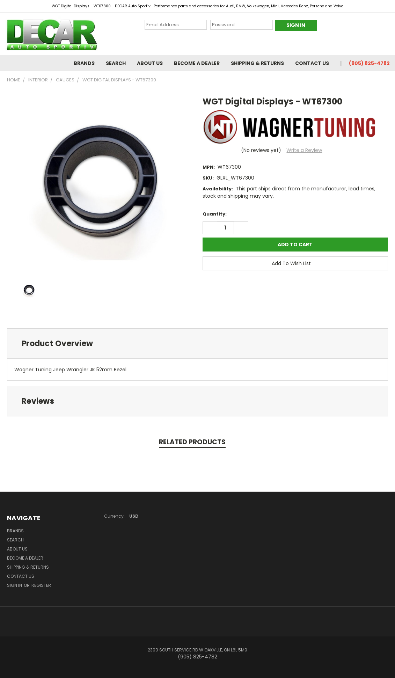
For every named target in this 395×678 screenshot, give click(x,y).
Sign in (15, 585)
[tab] (197, 343)
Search (116, 63)
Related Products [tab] (192, 442)
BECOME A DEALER (197, 63)
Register (41, 585)
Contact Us (312, 63)
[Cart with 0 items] (388, 23)
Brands (84, 63)
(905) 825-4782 (369, 63)
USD (136, 516)
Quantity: (215, 214)
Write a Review (304, 150)
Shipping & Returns (257, 63)
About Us (150, 63)
